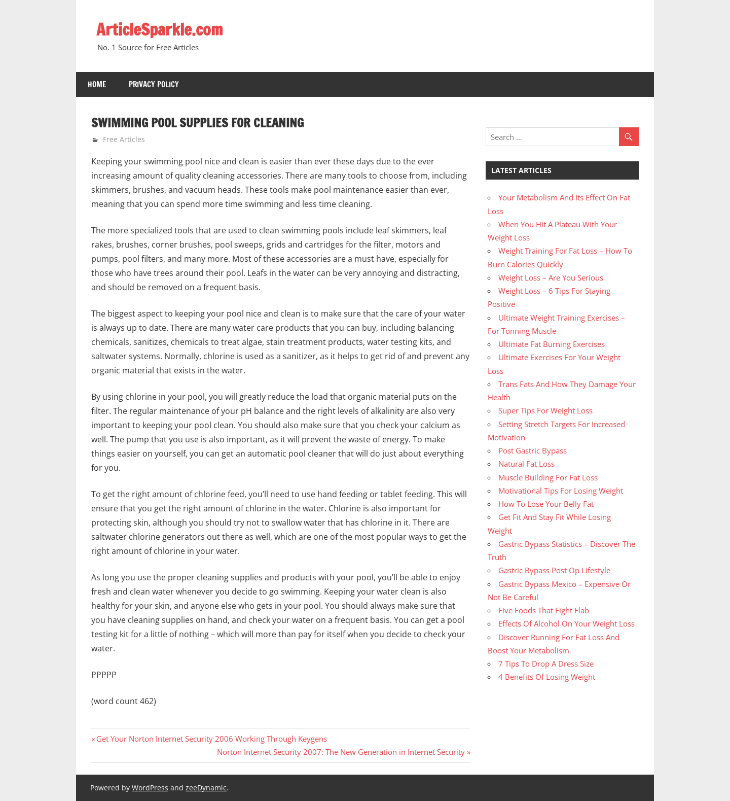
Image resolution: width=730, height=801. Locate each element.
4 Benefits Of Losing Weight (546, 677)
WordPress (150, 787)
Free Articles (124, 139)
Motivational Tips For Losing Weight (560, 490)
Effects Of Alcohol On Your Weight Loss (566, 623)
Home (97, 84)
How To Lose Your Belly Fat (546, 504)
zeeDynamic (206, 787)
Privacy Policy (154, 84)
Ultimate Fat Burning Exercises (551, 344)
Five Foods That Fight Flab (543, 610)
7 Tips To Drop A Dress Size (546, 663)
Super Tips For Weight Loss (545, 410)
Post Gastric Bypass (532, 450)
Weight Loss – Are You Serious (550, 277)
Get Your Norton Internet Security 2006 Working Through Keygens (211, 739)
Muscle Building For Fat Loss (548, 477)
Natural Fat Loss (526, 464)
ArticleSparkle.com (159, 29)
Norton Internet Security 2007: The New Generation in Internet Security (341, 752)
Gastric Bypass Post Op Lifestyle (554, 570)
